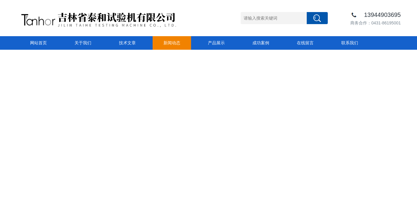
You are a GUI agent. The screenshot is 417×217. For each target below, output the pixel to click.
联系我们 (349, 42)
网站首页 (38, 42)
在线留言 (305, 42)
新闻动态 (171, 42)
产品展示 (216, 42)
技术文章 (127, 42)
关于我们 (83, 42)
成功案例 (260, 42)
